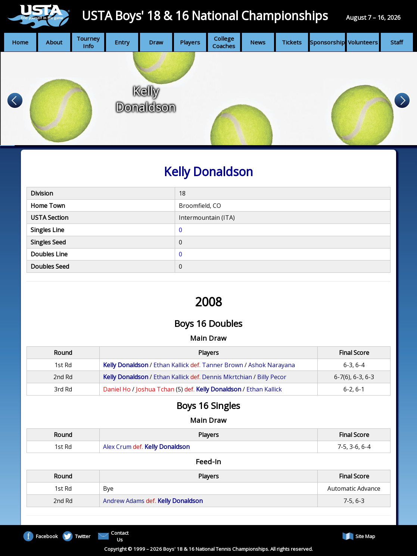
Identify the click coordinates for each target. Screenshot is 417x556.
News (257, 42)
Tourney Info (88, 42)
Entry (122, 42)
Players (190, 42)
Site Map (358, 536)
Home (20, 42)
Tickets (292, 42)
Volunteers (363, 42)
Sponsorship (327, 42)
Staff (396, 42)
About (54, 42)
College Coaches (223, 42)
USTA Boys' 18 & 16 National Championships (205, 15)
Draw (156, 42)
